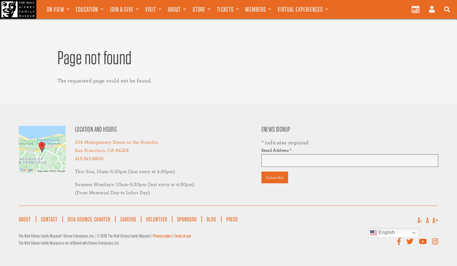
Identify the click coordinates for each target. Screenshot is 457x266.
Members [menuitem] (255, 9)
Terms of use (182, 236)
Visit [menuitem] (150, 9)
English (382, 232)
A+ (435, 220)
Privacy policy (162, 236)
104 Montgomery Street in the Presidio (116, 142)
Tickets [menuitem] (225, 9)
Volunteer (156, 219)
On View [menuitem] (55, 9)
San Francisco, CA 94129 (102, 150)
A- (419, 220)
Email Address (276, 150)
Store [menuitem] (199, 9)
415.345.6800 (89, 158)
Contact (49, 219)
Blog (211, 219)
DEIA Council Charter (89, 219)
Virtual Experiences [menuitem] (300, 9)
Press (232, 219)
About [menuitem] (174, 9)
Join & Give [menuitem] (121, 9)
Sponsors (187, 219)
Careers (128, 219)
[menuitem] (415, 9)
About (25, 219)
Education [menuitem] (87, 9)
